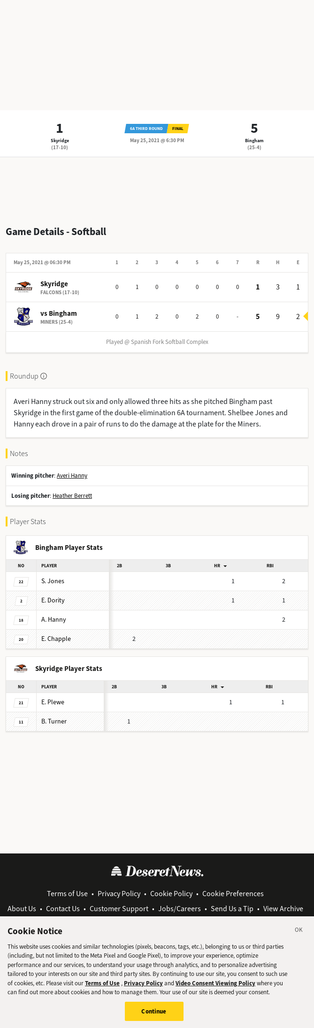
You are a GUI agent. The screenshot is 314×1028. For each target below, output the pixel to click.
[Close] (299, 936)
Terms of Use (67, 894)
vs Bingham (58, 313)
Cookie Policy (171, 894)
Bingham (254, 140)
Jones (52, 581)
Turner (54, 721)
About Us (22, 909)
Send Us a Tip (232, 909)
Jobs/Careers (179, 909)
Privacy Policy (119, 894)
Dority (53, 600)
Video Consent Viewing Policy (215, 988)
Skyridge (60, 140)
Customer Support (119, 909)
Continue (153, 1016)
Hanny (53, 619)
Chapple (56, 638)
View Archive (283, 909)
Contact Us (63, 909)
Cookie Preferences (233, 894)
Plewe (52, 702)
